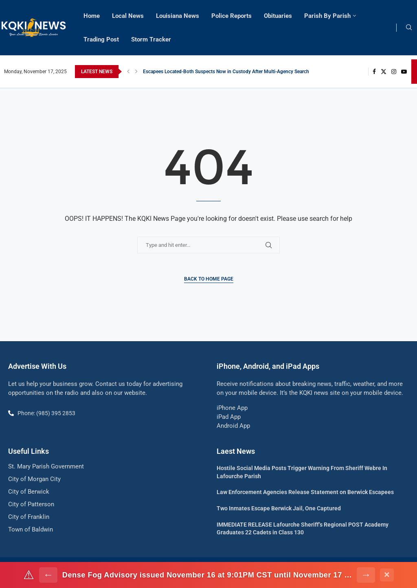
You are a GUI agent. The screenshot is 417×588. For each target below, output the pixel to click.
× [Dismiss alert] (387, 574)
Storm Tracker (151, 39)
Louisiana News (177, 16)
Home (91, 16)
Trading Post (101, 39)
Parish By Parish (327, 16)
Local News (128, 16)
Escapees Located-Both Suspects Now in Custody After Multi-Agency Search (226, 71)
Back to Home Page (208, 279)
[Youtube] (404, 71)
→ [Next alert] (366, 575)
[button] (128, 71)
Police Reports (231, 16)
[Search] (409, 27)
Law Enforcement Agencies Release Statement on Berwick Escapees (305, 492)
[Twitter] (383, 71)
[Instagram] (394, 71)
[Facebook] (374, 71)
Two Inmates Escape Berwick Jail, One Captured (279, 508)
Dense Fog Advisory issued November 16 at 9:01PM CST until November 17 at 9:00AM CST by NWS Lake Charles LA (207, 575)
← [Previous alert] (48, 575)
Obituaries (278, 16)
